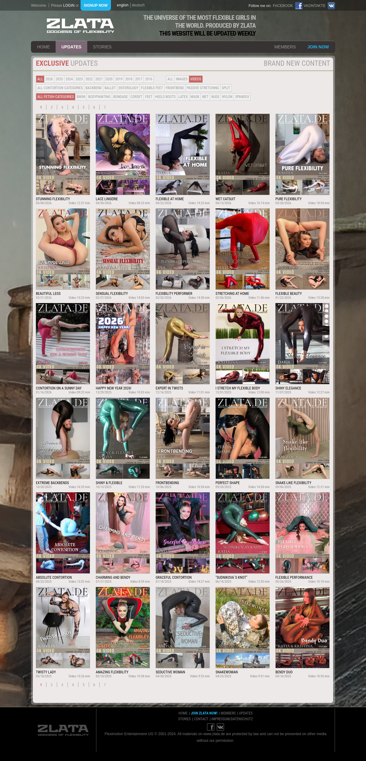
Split (226, 88)
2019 (119, 79)
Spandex (242, 97)
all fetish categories (55, 97)
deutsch (138, 5)
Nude (215, 97)
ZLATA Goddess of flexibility (80, 26)
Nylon (227, 97)
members (285, 46)
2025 (59, 79)
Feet (148, 97)
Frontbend (175, 88)
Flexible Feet (152, 88)
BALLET (110, 88)
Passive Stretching (203, 88)
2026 (49, 79)
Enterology (128, 88)
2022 (89, 79)
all (40, 79)
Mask (195, 97)
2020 (109, 79)
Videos (195, 79)
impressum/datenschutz (232, 719)
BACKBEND (93, 88)
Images (181, 79)
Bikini (81, 97)
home (43, 46)
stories (102, 46)
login (68, 5)
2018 (129, 79)
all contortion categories (60, 88)
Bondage (120, 97)
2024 (69, 79)
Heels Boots (165, 97)
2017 (139, 79)
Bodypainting (99, 97)
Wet (205, 97)
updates (71, 46)
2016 (148, 79)
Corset (137, 97)
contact (201, 719)
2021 (99, 79)
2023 (79, 79)
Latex (183, 97)
